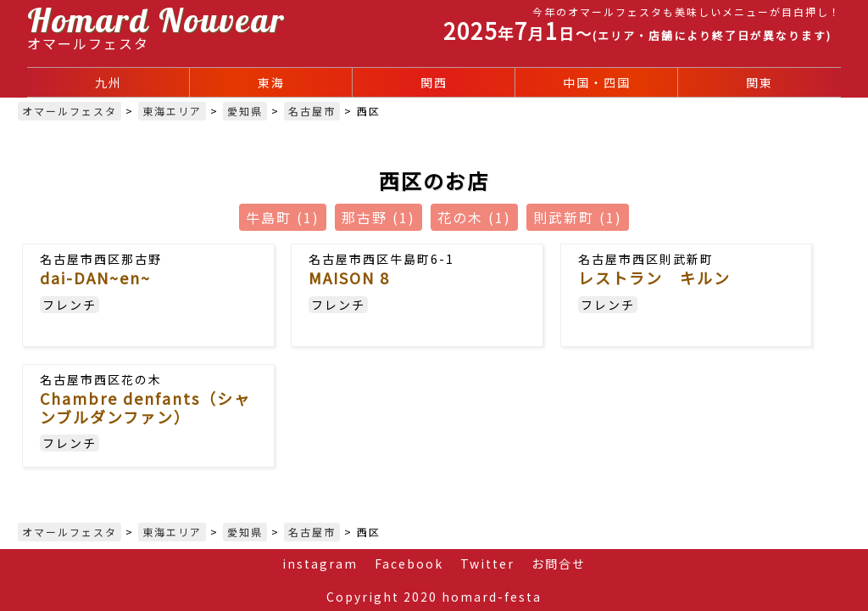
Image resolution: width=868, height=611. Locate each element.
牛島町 (283, 217)
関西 (434, 82)
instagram (320, 563)
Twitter (487, 563)
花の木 (474, 217)
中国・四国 (597, 82)
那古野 (378, 217)
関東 (759, 82)
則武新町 (577, 217)
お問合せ (558, 563)
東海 (271, 82)
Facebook (409, 563)
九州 (108, 82)
